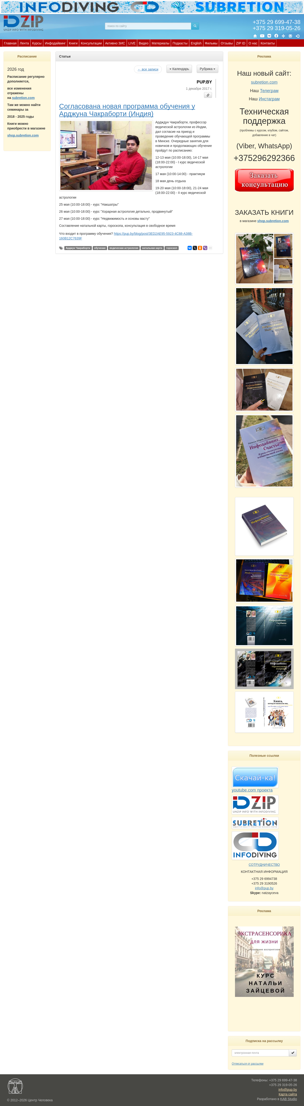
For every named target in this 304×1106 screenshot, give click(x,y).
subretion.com (23, 98)
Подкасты (180, 43)
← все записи (148, 69)
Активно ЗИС (115, 43)
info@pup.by (264, 888)
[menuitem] (10, 43)
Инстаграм (269, 99)
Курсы (37, 43)
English (196, 43)
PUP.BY (204, 82)
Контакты (268, 43)
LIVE (131, 43)
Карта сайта (288, 1094)
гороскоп (171, 248)
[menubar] (139, 43)
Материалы (160, 43)
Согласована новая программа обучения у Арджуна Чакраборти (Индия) (127, 110)
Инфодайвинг (55, 43)
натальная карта (152, 248)
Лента (24, 43)
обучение (100, 248)
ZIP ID (240, 43)
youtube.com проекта (252, 790)
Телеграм (269, 90)
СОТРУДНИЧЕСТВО (264, 865)
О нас (253, 43)
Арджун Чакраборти (78, 248)
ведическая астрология (124, 248)
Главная (10, 43)
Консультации (91, 43)
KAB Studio (288, 1099)
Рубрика (207, 69)
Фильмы (211, 43)
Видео (143, 43)
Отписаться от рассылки (247, 1063)
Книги (73, 43)
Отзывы (227, 43)
